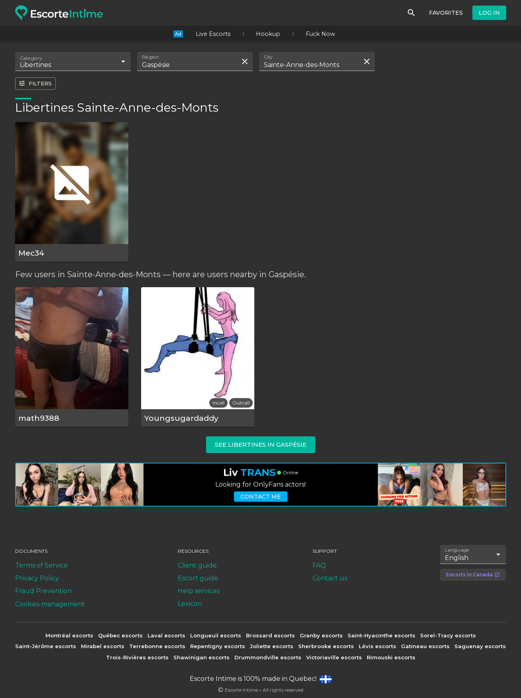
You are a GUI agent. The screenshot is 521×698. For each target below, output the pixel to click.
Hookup (268, 33)
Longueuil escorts (215, 635)
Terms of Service (41, 565)
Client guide (197, 565)
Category (31, 58)
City (268, 57)
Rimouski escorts (391, 657)
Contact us (330, 578)
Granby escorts (321, 635)
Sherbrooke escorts (326, 646)
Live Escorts (213, 33)
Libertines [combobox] (35, 65)
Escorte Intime (241, 690)
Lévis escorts (377, 646)
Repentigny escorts (217, 646)
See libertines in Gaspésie (261, 444)
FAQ (319, 565)
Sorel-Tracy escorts (448, 635)
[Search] (411, 13)
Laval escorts (166, 635)
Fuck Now (320, 33)
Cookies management (50, 604)
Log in (489, 12)
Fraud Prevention (43, 591)
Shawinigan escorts (201, 657)
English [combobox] (456, 558)
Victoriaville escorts (334, 657)
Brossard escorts (270, 635)
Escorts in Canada (473, 575)
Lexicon (190, 603)
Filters (35, 83)
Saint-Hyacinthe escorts (381, 635)
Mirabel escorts (102, 646)
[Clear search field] (245, 61)
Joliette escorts (271, 646)
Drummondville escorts (267, 657)
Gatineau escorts (425, 646)
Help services (199, 591)
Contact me (260, 496)
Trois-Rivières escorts (137, 657)
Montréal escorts (69, 635)
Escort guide (198, 578)
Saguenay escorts (480, 646)
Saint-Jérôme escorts (45, 646)
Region (150, 57)
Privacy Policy (37, 578)
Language (457, 550)
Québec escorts (120, 635)
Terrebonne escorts (157, 646)
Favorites (446, 12)
